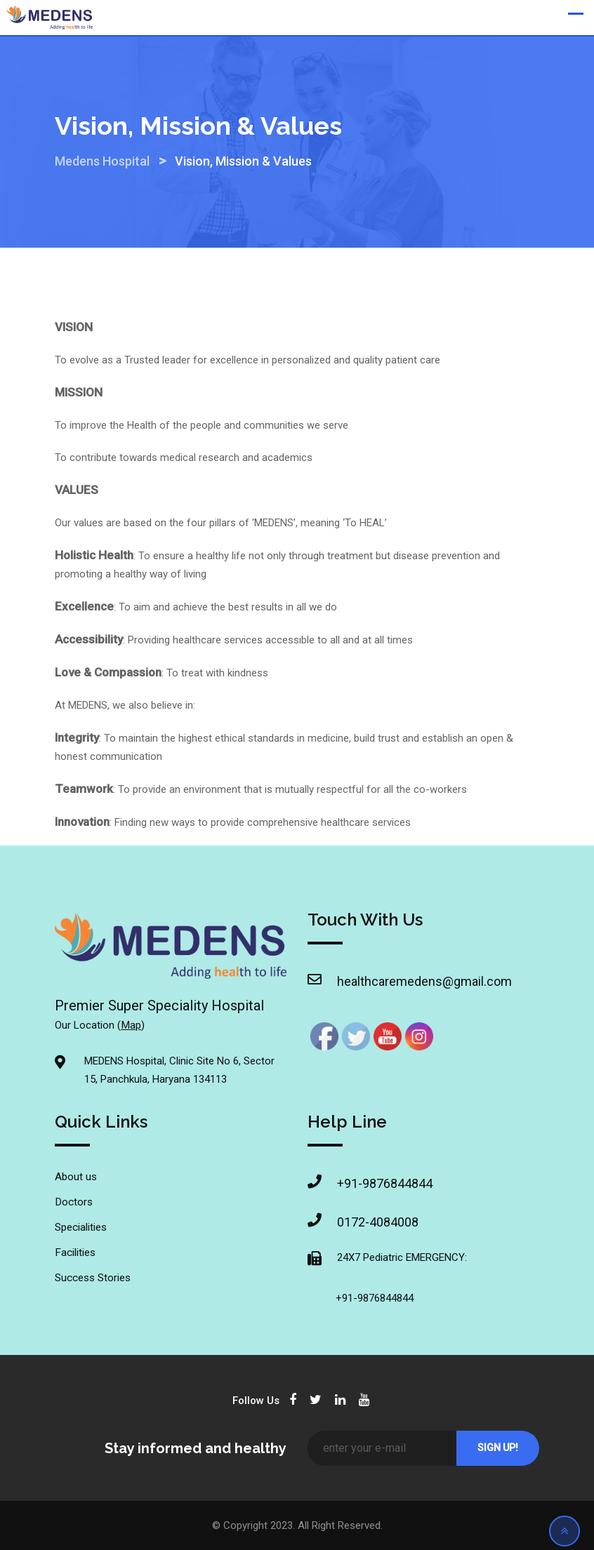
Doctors (73, 1202)
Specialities (81, 1227)
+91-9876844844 (385, 1183)
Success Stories (93, 1277)
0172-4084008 (377, 1222)
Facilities (75, 1252)
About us (76, 1176)
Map (130, 1025)
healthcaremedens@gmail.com (391, 981)
